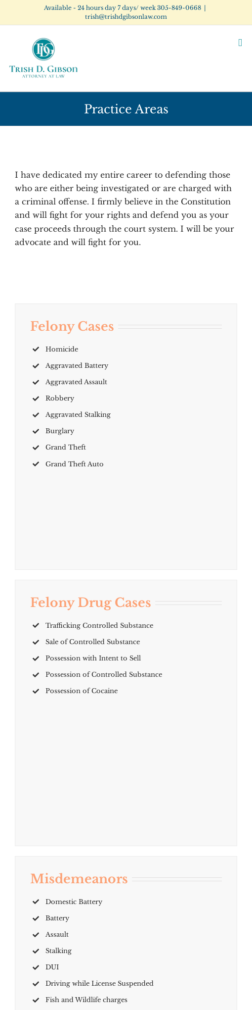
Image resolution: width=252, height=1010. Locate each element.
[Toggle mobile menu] (240, 43)
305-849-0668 (179, 7)
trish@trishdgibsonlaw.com (126, 16)
